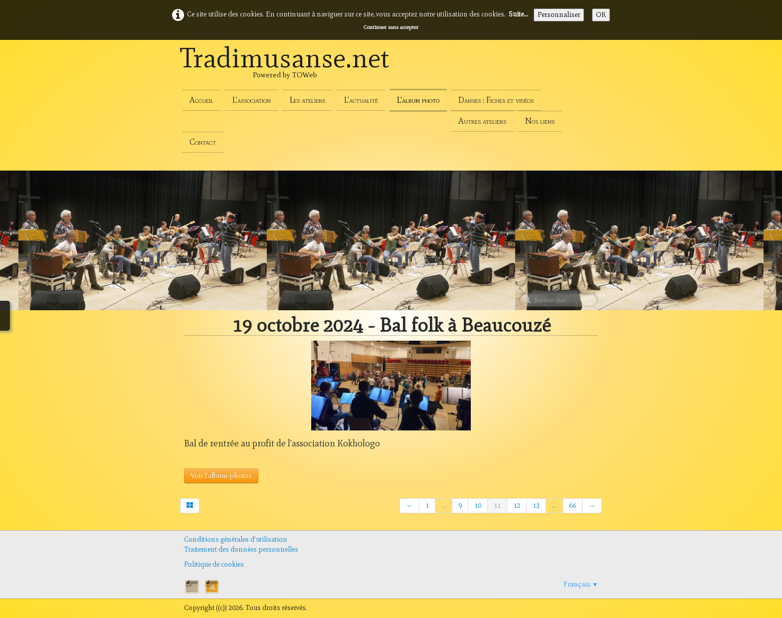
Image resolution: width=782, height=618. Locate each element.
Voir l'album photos (221, 475)
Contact (203, 142)
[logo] (285, 69)
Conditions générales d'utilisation (235, 539)
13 (536, 505)
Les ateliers (307, 100)
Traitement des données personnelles (241, 549)
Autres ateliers (482, 121)
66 (572, 505)
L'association (251, 100)
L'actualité (361, 100)
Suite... (518, 14)
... (443, 505)
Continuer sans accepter (391, 26)
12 (516, 505)
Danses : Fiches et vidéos (496, 100)
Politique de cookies (214, 564)
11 (497, 505)
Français (581, 584)
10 (477, 505)
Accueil (201, 100)
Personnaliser (559, 14)
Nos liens (540, 121)
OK (601, 14)
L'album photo (418, 100)
